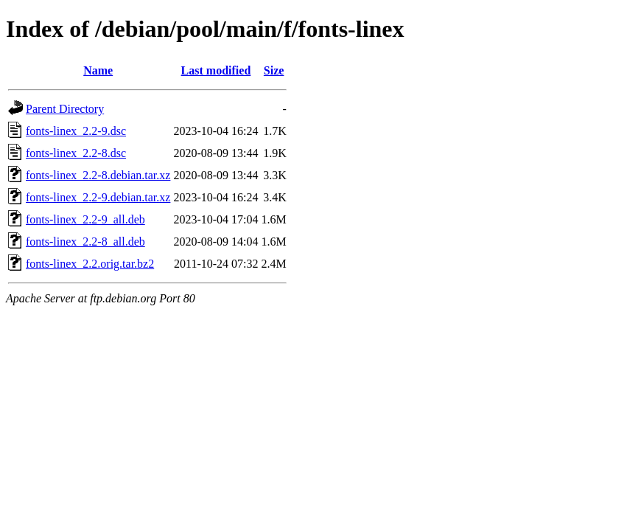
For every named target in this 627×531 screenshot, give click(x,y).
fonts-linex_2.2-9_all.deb (85, 219)
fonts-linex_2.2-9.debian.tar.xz (98, 197)
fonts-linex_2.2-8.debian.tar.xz (98, 175)
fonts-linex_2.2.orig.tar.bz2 (90, 263)
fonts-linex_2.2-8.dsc (76, 153)
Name (98, 70)
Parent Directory (65, 109)
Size (274, 70)
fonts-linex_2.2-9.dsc (76, 131)
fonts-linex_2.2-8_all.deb (85, 241)
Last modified (216, 70)
